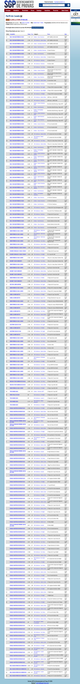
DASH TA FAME (26, 22)
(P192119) (24, 20)
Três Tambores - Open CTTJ (39, 297)
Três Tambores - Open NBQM (40, 90)
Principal (8, 10)
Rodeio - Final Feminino (39, 47)
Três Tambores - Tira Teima (39, 67)
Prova (48, 34)
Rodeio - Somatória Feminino (40, 43)
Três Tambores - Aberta (38, 210)
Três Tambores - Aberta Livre (40, 414)
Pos (32, 34)
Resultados (25, 10)
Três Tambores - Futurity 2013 (40, 615)
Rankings (39, 10)
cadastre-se (62, 2)
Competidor (12, 34)
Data (66, 34)
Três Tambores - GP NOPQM (39, 301)
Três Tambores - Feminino (39, 60)
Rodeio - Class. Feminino (39, 37)
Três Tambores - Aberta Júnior (40, 445)
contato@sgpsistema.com (42, 683)
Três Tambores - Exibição (39, 669)
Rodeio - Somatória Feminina (40, 50)
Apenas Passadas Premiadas (37, 27)
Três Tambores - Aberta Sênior (40, 40)
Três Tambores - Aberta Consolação (38, 622)
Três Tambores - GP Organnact (40, 274)
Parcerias (55, 10)
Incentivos (47, 10)
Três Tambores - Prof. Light (39, 87)
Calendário (16, 10)
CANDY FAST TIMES (38, 22)
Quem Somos (65, 10)
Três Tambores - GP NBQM (39, 93)
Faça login (56, 2)
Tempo (29, 34)
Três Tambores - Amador (39, 424)
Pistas (32, 10)
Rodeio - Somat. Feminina (39, 124)
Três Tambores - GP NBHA (39, 251)
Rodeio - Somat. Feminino (39, 70)
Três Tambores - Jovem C (39, 398)
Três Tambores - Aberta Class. (40, 625)
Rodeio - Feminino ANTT (39, 391)
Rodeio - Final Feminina (39, 53)
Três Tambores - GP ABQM (39, 254)
